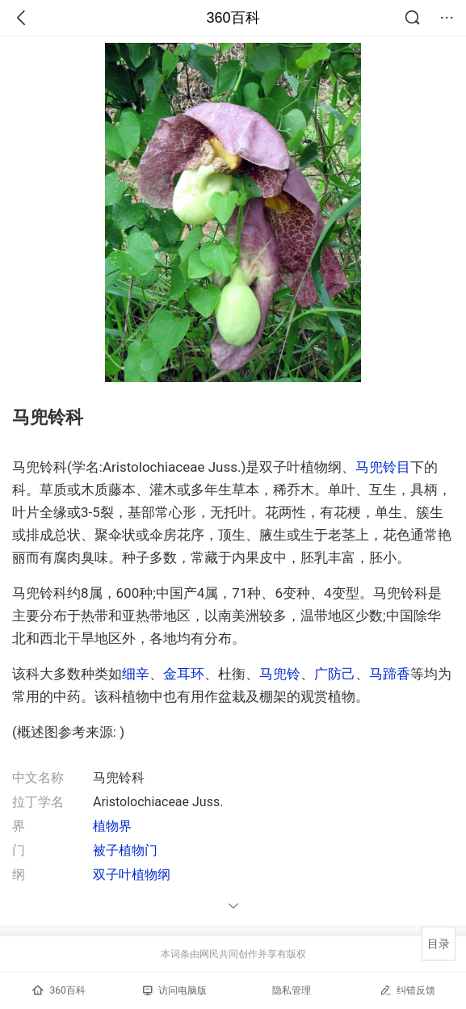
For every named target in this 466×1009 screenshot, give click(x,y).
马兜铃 (279, 674)
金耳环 (183, 674)
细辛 (135, 674)
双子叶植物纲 (131, 874)
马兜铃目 (382, 467)
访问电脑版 (175, 990)
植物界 (112, 826)
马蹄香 (389, 674)
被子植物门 (125, 850)
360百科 (232, 18)
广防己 (334, 674)
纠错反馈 (407, 990)
